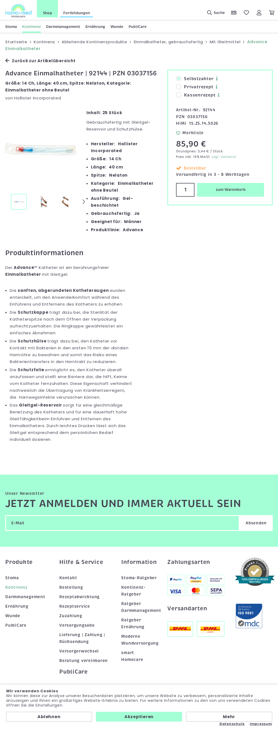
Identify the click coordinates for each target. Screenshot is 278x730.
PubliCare (138, 26)
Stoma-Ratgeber (139, 578)
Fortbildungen (76, 13)
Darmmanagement (63, 26)
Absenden (256, 523)
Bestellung (71, 587)
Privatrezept (194, 87)
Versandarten (187, 608)
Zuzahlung (70, 615)
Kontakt (68, 578)
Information (139, 562)
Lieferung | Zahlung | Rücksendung (82, 638)
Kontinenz (31, 26)
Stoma (11, 26)
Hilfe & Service (81, 562)
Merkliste (190, 132)
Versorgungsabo (77, 625)
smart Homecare (132, 656)
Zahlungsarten (188, 562)
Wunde (116, 26)
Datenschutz (232, 724)
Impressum (261, 724)
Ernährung (95, 26)
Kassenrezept (195, 95)
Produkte (19, 562)
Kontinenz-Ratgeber (133, 591)
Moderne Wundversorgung (139, 640)
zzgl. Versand (224, 156)
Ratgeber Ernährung (132, 623)
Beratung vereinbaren (83, 660)
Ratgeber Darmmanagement (139, 607)
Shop (47, 13)
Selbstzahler (194, 78)
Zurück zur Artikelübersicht (40, 61)
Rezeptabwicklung (79, 596)
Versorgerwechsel (79, 651)
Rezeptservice (74, 606)
